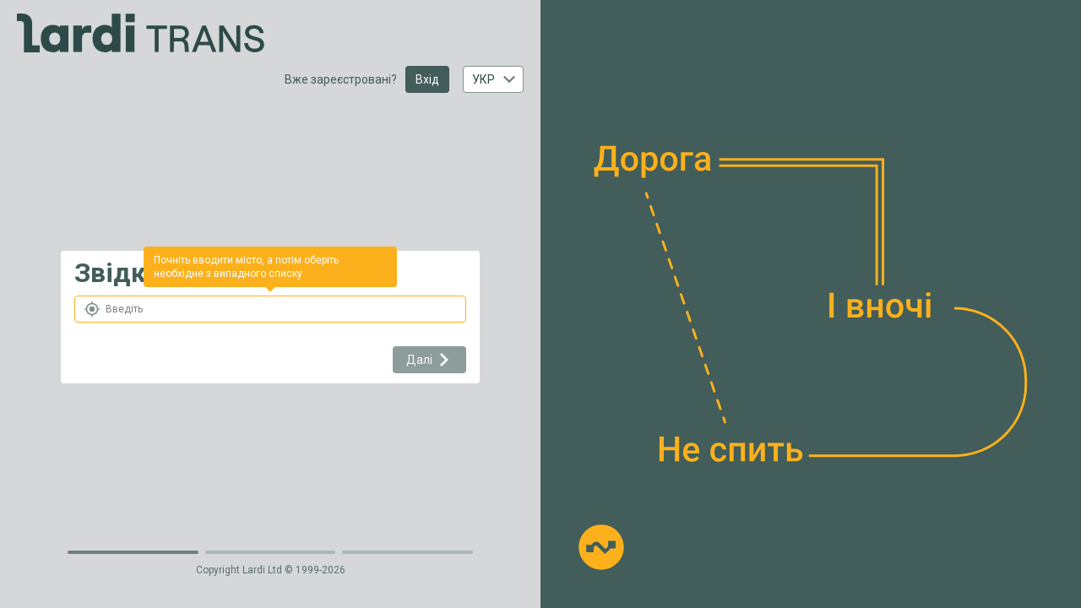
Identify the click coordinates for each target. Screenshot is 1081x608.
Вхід (427, 79)
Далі (429, 359)
